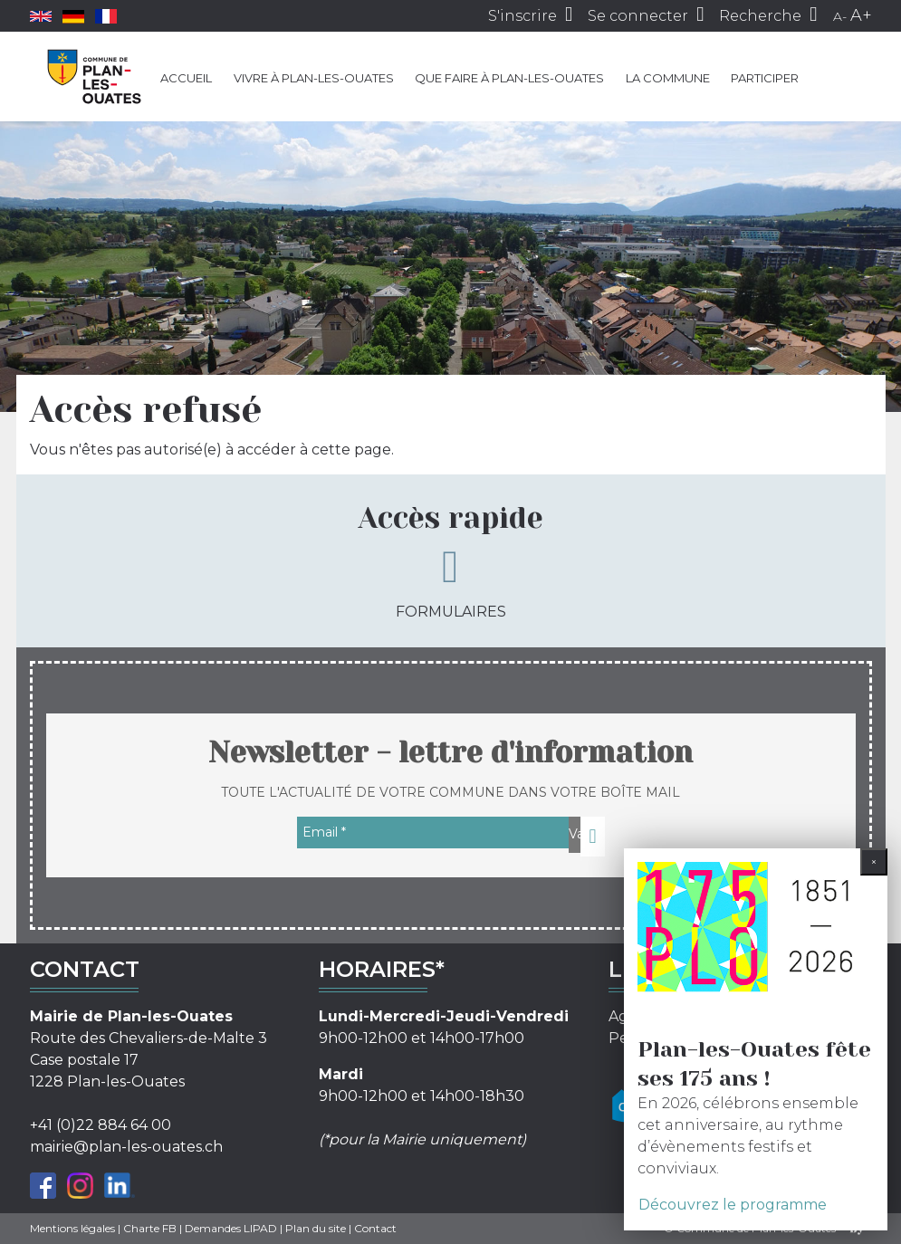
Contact (375, 1228)
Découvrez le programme (732, 1204)
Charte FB (150, 1228)
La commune (668, 78)
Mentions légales (72, 1228)
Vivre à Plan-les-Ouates (314, 78)
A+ (861, 15)
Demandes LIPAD (231, 1228)
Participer (765, 78)
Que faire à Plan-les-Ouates (509, 78)
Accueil (186, 78)
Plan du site (315, 1228)
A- (840, 16)
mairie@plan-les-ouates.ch (126, 1146)
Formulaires (451, 582)
